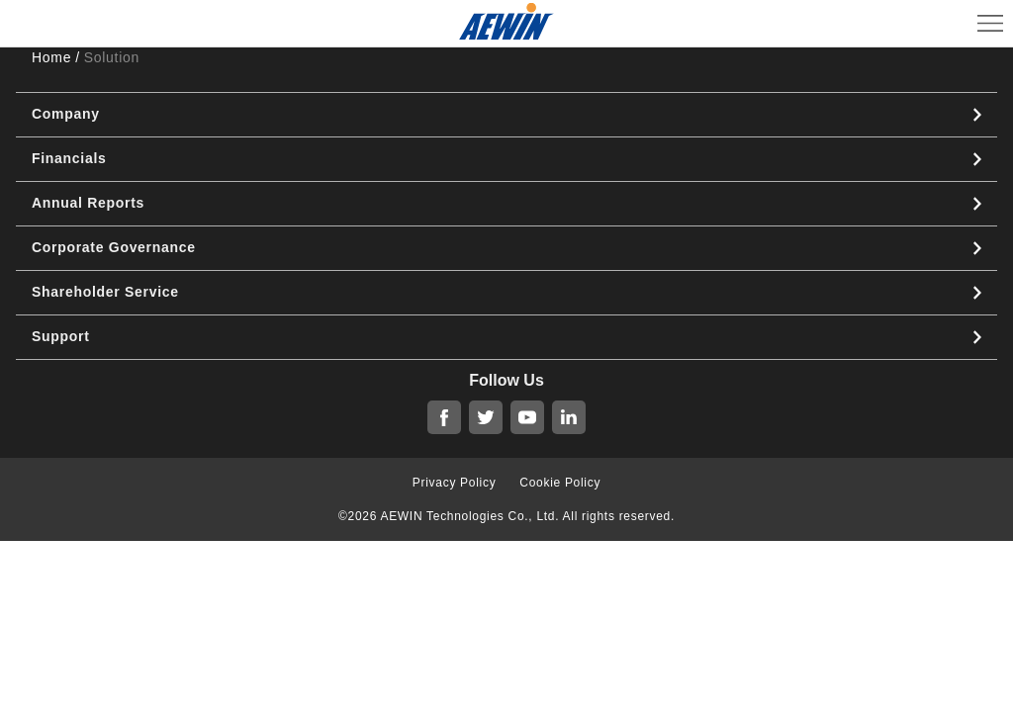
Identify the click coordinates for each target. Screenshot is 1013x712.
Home (51, 57)
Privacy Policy (454, 483)
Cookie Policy (559, 483)
